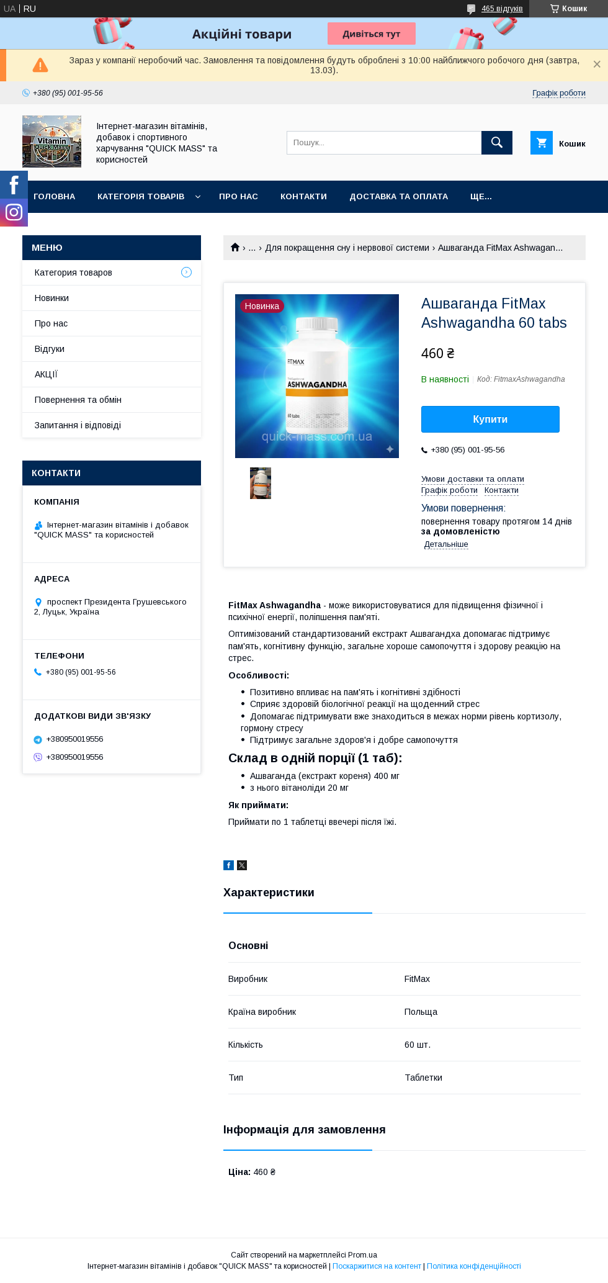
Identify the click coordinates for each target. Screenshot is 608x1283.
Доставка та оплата (398, 196)
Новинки (52, 298)
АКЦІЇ (46, 374)
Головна (54, 196)
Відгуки (50, 349)
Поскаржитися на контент (377, 1266)
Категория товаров (73, 272)
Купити (490, 419)
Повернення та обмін (78, 400)
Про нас (238, 196)
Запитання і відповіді (78, 425)
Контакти (303, 196)
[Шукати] (496, 143)
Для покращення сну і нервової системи (347, 248)
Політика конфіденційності (474, 1266)
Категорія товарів (140, 196)
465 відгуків (502, 8)
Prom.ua (362, 1255)
